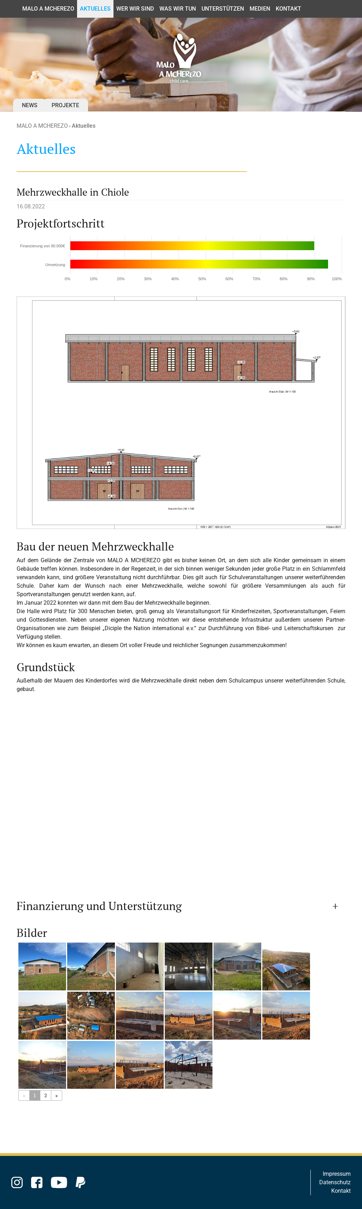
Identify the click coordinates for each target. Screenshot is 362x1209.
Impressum (337, 1173)
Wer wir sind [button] (135, 8)
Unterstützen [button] (223, 8)
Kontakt (9, 8)
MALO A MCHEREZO (42, 125)
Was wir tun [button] (177, 8)
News (29, 105)
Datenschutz (335, 1182)
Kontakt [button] (288, 8)
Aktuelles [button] (95, 8)
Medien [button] (260, 8)
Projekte (65, 105)
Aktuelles (83, 125)
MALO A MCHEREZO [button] (48, 8)
